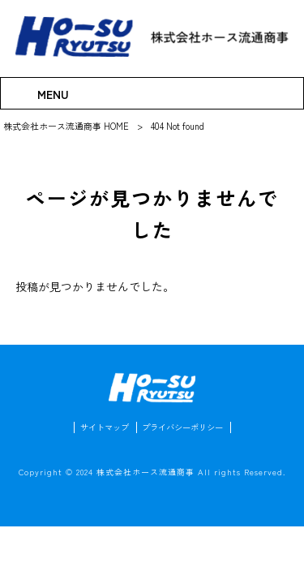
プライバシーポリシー (184, 430)
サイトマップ (100, 430)
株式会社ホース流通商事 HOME (66, 125)
